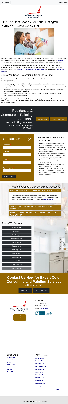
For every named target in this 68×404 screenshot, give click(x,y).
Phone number (8, 168)
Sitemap (9, 369)
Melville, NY (38, 361)
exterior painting (48, 206)
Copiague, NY (39, 377)
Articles (9, 362)
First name (7, 145)
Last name (7, 151)
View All (58, 389)
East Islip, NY (39, 372)
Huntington (60, 60)
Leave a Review (11, 360)
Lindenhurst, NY (40, 380)
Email (5, 160)
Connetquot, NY (40, 386)
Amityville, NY (39, 369)
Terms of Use (11, 367)
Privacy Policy (11, 364)
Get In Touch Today (41, 290)
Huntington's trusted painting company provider (31, 69)
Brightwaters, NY (40, 383)
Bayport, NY (39, 374)
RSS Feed (10, 371)
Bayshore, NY (39, 363)
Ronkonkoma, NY (40, 366)
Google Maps (11, 357)
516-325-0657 (49, 119)
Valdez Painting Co (31, 401)
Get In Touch (6, 2)
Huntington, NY (40, 358)
